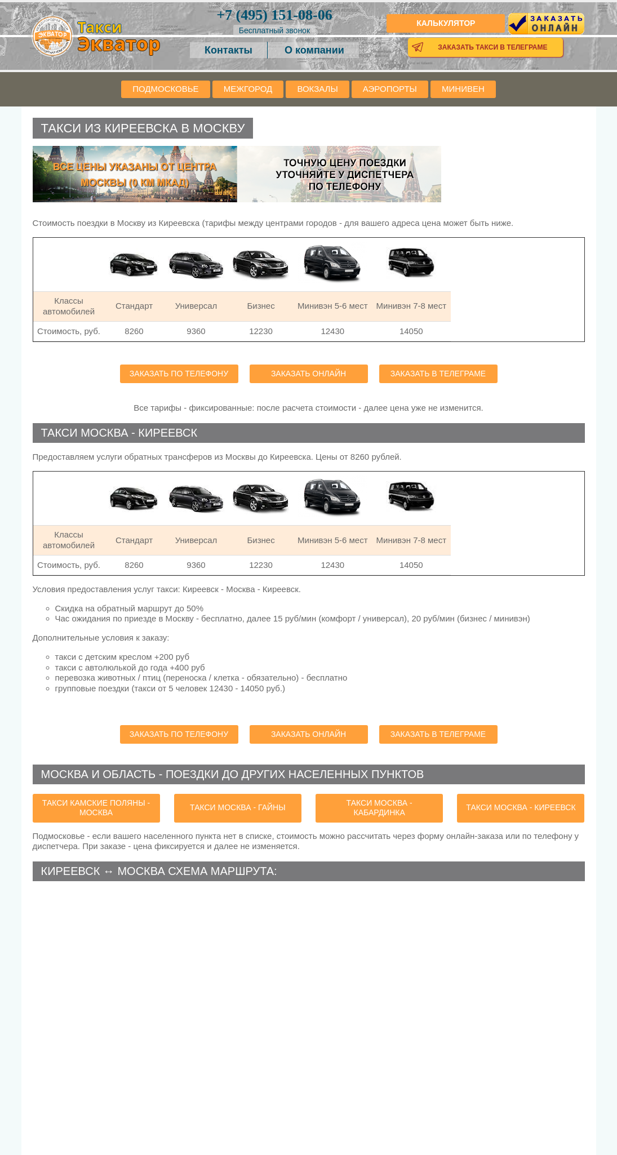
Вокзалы (317, 89)
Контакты (228, 50)
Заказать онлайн (308, 373)
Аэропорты (390, 89)
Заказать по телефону (179, 373)
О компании (314, 50)
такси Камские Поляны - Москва (96, 808)
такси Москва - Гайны (238, 807)
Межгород (248, 89)
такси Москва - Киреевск (520, 807)
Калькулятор (445, 23)
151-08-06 (274, 15)
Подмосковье (165, 89)
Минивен (463, 89)
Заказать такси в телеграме (492, 47)
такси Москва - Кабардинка (379, 808)
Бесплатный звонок (274, 30)
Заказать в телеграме (438, 373)
